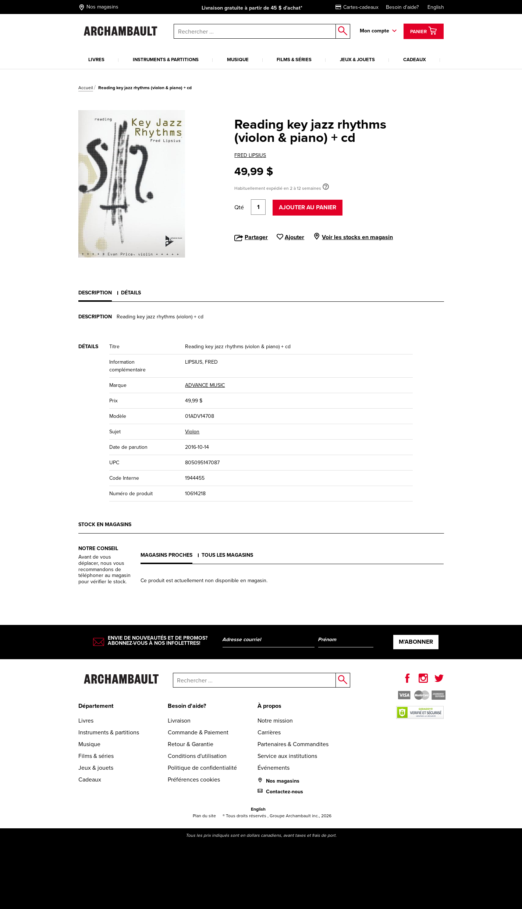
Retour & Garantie (190, 744)
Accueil (85, 87)
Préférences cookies (194, 779)
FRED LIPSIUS (250, 155)
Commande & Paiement (198, 732)
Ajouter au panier (307, 207)
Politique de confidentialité (202, 767)
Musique (238, 59)
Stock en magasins (104, 524)
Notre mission (275, 720)
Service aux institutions (287, 756)
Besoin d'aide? (402, 7)
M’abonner (416, 641)
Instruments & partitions (166, 59)
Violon (192, 432)
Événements (274, 767)
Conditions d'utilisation (197, 756)
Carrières (269, 732)
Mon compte (374, 31)
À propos (269, 706)
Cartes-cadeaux (357, 7)
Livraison (179, 720)
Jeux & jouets (357, 59)
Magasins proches (166, 555)
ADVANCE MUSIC (205, 385)
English (435, 7)
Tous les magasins (227, 555)
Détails (131, 293)
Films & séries (294, 59)
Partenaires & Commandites (293, 744)
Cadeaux (414, 59)
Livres (96, 59)
